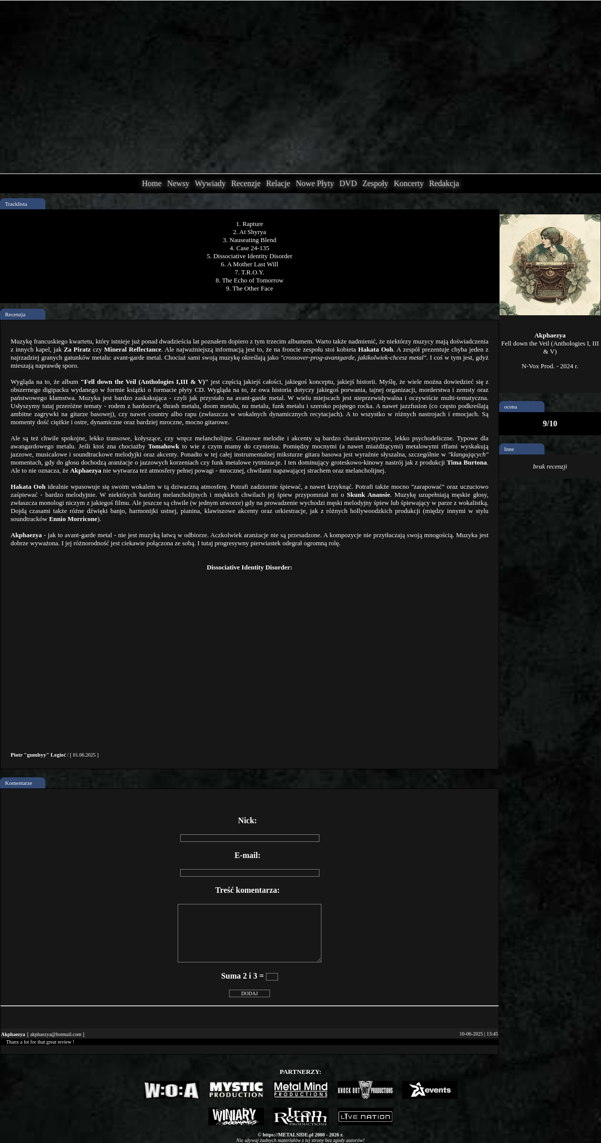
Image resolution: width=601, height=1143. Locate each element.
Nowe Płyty (315, 183)
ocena (510, 407)
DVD (348, 183)
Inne (509, 449)
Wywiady (210, 183)
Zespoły (375, 183)
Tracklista (16, 204)
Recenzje (246, 183)
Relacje (278, 183)
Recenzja (15, 314)
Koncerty (409, 183)
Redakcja (444, 183)
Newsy (178, 183)
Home (151, 183)
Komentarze (18, 783)
